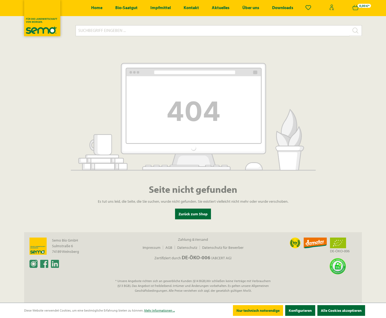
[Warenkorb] (355, 7)
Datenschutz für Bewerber (223, 247)
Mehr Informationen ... (159, 310)
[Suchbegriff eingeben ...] (213, 30)
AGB (168, 247)
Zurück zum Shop (193, 214)
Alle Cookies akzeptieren (341, 310)
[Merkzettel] (308, 7)
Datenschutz (187, 247)
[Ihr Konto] (331, 7)
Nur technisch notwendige (258, 310)
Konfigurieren (300, 310)
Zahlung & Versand (193, 239)
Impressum (152, 247)
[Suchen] (355, 30)
